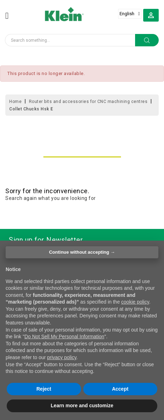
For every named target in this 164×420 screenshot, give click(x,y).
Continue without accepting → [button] (82, 252)
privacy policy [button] (62, 357)
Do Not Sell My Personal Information (64, 336)
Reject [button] (43, 389)
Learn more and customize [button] (82, 405)
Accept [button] (120, 389)
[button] (151, 15)
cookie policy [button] (135, 302)
